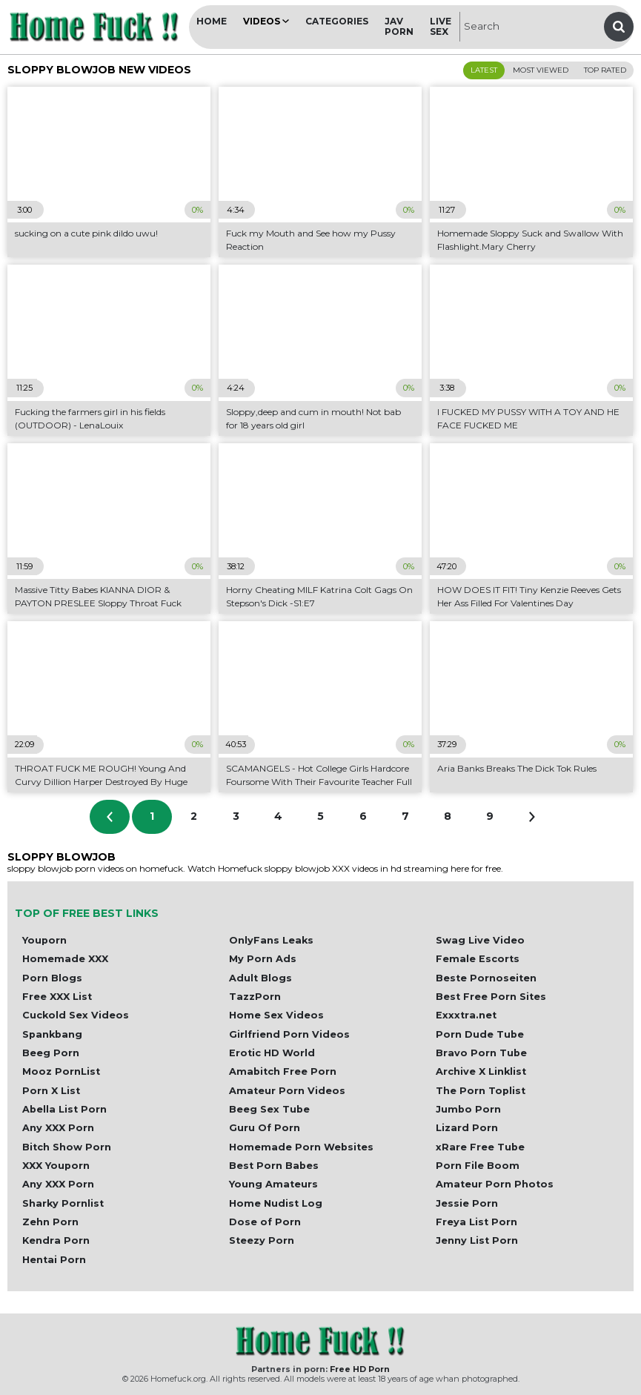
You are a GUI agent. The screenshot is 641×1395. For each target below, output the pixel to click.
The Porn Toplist (480, 1090)
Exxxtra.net (466, 1015)
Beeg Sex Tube (269, 1109)
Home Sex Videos (276, 1015)
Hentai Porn (54, 1259)
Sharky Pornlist (63, 1203)
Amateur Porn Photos (495, 1184)
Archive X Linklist (481, 1071)
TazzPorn (255, 996)
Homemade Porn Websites (301, 1147)
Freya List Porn (476, 1221)
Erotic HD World (272, 1052)
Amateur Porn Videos (287, 1090)
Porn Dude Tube (480, 1034)
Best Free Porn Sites (491, 996)
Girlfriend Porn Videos (289, 1034)
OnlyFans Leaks (271, 940)
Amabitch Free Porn (282, 1071)
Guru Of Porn (264, 1127)
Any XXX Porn (58, 1127)
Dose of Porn (265, 1221)
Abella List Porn (64, 1109)
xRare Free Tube (480, 1147)
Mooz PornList (61, 1071)
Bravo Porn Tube (481, 1052)
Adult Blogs (260, 978)
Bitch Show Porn (66, 1147)
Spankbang (52, 1034)
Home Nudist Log (275, 1203)
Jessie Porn (467, 1203)
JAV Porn (399, 26)
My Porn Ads (262, 958)
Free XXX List (57, 996)
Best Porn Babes (274, 1165)
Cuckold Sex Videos (75, 1015)
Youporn (44, 940)
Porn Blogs (52, 978)
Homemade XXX (65, 958)
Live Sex (440, 26)
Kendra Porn (56, 1240)
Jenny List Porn (477, 1240)
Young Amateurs (273, 1184)
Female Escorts (477, 958)
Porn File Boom (477, 1165)
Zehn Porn (50, 1221)
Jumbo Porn (468, 1109)
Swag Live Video (480, 940)
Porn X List (51, 1090)
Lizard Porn (467, 1127)
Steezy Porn (261, 1240)
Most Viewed (540, 70)
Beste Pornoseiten (486, 978)
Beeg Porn (50, 1052)
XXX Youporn (56, 1165)
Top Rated (605, 70)
